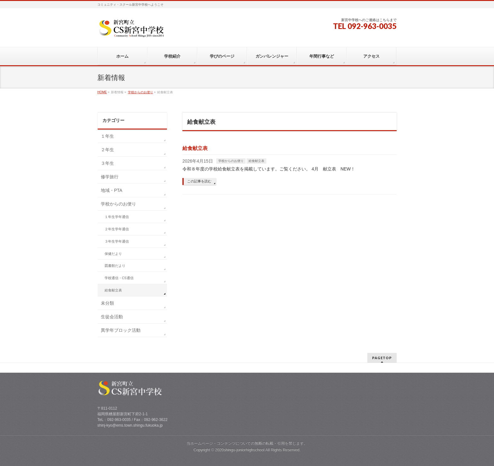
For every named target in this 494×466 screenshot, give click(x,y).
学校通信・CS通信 (119, 278)
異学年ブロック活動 (121, 330)
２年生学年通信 (117, 229)
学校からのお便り (231, 161)
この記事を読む (199, 181)
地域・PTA (111, 190)
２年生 (107, 149)
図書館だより (115, 266)
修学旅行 (109, 176)
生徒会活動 (112, 316)
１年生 (107, 136)
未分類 (107, 303)
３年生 (107, 163)
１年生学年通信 (117, 217)
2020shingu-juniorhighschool (240, 450)
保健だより (113, 254)
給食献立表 (195, 148)
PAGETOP (382, 358)
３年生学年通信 (117, 241)
